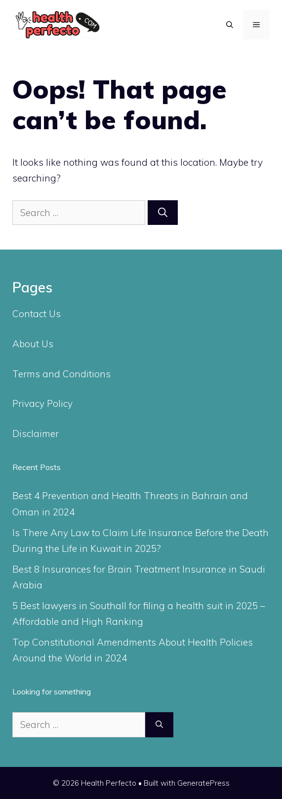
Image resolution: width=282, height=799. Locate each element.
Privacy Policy (42, 403)
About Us (32, 344)
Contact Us (36, 314)
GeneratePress (203, 783)
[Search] (163, 212)
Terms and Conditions (61, 374)
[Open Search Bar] (229, 24)
